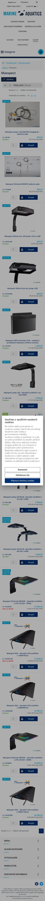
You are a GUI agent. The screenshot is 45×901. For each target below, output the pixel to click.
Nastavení (22, 469)
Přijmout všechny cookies (22, 480)
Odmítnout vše (22, 475)
